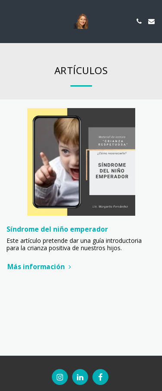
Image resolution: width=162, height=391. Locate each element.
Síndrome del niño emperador (57, 229)
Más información (40, 266)
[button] (9, 21)
